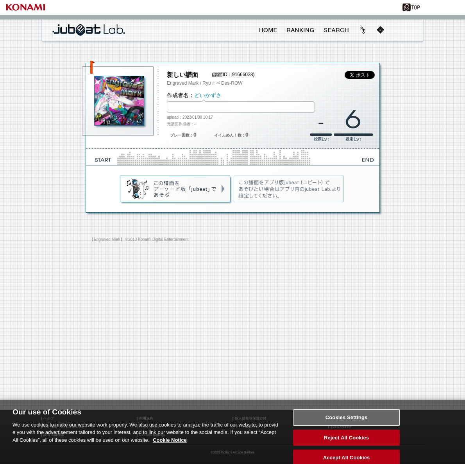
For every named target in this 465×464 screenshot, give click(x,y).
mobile (380, 30)
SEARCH (336, 30)
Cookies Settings (347, 420)
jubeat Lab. (89, 29)
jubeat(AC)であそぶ (175, 189)
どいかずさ (208, 95)
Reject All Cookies (346, 441)
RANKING (300, 30)
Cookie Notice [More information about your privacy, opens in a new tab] (170, 443)
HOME (268, 30)
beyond (363, 30)
